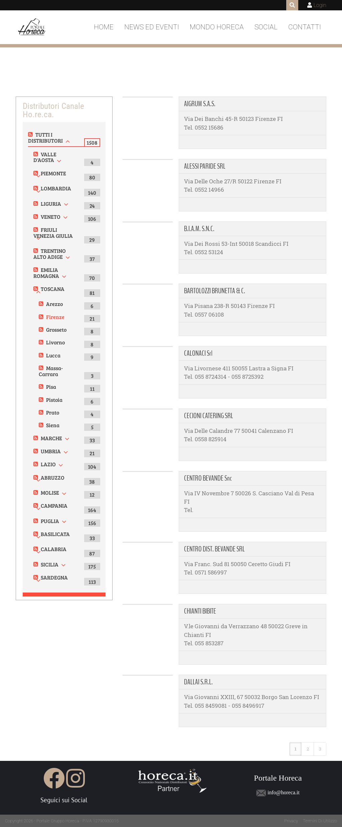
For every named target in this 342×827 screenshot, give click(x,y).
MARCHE (51, 438)
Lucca (53, 355)
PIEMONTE (53, 173)
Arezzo (54, 303)
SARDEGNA (54, 577)
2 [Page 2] (308, 749)
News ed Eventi (151, 27)
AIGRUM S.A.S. (199, 104)
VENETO (50, 216)
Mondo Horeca (217, 27)
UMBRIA (51, 451)
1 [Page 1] (296, 749)
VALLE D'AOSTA (44, 157)
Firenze (55, 316)
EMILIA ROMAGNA (46, 272)
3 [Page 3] (320, 749)
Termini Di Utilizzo (320, 821)
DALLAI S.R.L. (198, 682)
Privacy (291, 821)
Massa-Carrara (51, 370)
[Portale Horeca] (32, 27)
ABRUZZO (52, 477)
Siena (52, 425)
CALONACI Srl (198, 353)
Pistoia (54, 399)
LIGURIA (51, 203)
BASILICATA (55, 533)
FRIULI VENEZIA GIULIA (53, 232)
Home (104, 27)
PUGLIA (50, 520)
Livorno (55, 342)
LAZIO (48, 464)
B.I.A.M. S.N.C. (199, 229)
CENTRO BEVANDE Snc (208, 478)
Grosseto (56, 329)
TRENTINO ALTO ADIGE (49, 253)
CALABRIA (53, 548)
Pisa (51, 386)
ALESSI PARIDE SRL (204, 166)
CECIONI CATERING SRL (208, 416)
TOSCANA (52, 288)
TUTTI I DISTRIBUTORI (45, 137)
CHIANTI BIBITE (200, 611)
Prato (52, 412)
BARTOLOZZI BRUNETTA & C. (214, 291)
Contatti (304, 27)
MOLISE (50, 492)
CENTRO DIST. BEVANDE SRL (214, 549)
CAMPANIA (54, 505)
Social (266, 27)
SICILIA (49, 564)
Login (320, 5)
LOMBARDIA (56, 188)
